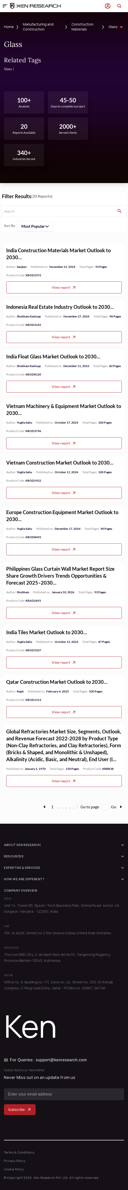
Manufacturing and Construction (38, 26)
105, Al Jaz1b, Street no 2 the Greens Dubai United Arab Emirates (57, 933)
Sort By (9, 225)
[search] (64, 211)
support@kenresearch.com (61, 1060)
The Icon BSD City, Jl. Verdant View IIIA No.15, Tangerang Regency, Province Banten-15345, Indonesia (57, 957)
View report (64, 295)
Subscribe (19, 1109)
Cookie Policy (14, 1169)
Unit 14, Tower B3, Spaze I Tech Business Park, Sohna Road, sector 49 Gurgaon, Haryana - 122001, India (61, 908)
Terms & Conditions (19, 1152)
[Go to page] (105, 806)
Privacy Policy (15, 1161)
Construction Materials (82, 26)
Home (9, 26)
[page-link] (44, 807)
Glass (116, 27)
